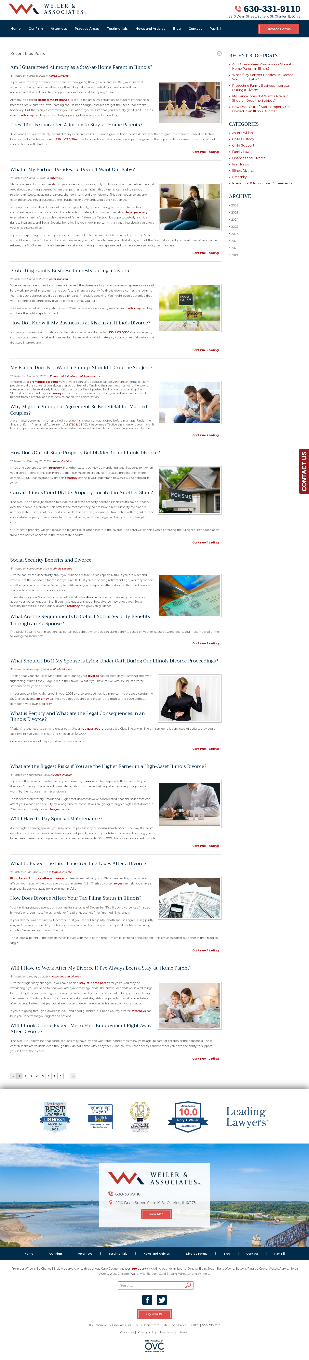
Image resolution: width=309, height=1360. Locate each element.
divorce (91, 597)
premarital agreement (45, 382)
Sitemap (183, 1332)
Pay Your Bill (154, 1314)
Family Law (240, 152)
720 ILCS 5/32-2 (91, 728)
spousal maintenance (53, 100)
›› (73, 1076)
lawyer (60, 245)
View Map (156, 1214)
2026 (233, 205)
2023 (233, 226)
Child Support (243, 145)
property (55, 467)
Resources (127, 1332)
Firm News (240, 164)
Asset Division (58, 279)
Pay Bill (215, 29)
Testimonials (117, 29)
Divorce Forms (279, 29)
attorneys (138, 1011)
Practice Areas (87, 29)
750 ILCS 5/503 (118, 332)
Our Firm (36, 29)
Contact (195, 29)
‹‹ (13, 1076)
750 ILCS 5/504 (66, 139)
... (67, 1076)
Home (16, 29)
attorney (27, 115)
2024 (233, 219)
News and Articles (150, 29)
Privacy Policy (147, 1332)
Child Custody (243, 139)
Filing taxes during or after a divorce (37, 878)
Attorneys (59, 29)
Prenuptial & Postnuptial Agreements (75, 376)
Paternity (55, 177)
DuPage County (136, 1268)
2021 (233, 240)
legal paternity (136, 212)
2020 (233, 247)
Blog (177, 29)
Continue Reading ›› (207, 152)
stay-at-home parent (94, 983)
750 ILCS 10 (78, 424)
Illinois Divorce (58, 75)
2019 (233, 255)
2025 (233, 212)
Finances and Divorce (66, 976)
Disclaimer (167, 1332)
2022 (233, 233)
